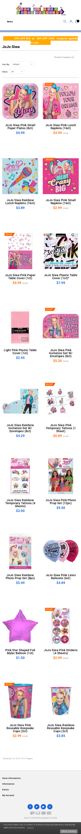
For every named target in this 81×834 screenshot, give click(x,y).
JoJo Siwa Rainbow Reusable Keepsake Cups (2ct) (61, 728)
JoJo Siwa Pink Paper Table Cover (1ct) (20, 276)
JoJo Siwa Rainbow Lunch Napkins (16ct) (20, 201)
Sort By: (6, 64)
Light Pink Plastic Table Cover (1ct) (20, 351)
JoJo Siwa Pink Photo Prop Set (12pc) (60, 501)
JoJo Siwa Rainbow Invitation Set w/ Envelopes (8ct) (20, 428)
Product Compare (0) (64, 57)
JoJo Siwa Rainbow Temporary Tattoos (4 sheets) (20, 503)
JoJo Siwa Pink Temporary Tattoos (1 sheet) (61, 428)
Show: (5, 72)
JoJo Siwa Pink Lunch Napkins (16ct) (60, 126)
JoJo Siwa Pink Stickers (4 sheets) (60, 651)
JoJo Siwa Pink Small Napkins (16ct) (61, 201)
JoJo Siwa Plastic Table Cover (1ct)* (60, 276)
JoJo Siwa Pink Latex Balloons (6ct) (61, 576)
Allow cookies (69, 831)
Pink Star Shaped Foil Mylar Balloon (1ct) (20, 651)
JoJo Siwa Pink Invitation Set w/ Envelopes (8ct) (61, 353)
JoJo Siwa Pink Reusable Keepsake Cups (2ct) (20, 728)
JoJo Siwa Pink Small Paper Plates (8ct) (20, 126)
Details (30, 827)
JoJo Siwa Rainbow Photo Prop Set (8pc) (20, 576)
